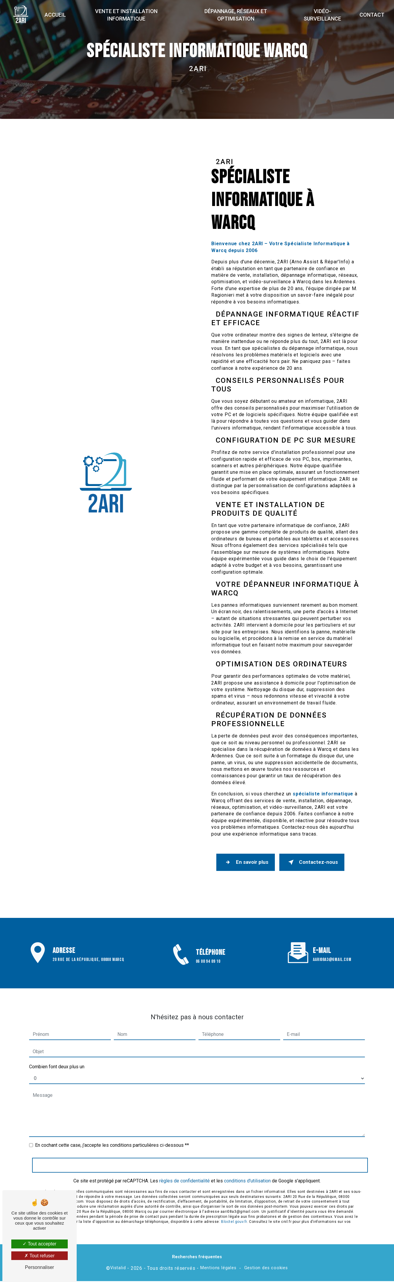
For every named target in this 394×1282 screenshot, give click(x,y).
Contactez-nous (314, 863)
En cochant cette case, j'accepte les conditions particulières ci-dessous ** (112, 1138)
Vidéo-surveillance (322, 15)
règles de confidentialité (184, 1173)
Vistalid (118, 1268)
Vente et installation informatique (126, 15)
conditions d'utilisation (247, 1173)
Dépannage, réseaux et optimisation (235, 15)
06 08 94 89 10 (208, 970)
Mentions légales (218, 1268)
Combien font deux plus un (56, 1060)
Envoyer (200, 1158)
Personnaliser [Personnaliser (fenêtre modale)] (39, 1267)
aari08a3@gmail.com (332, 953)
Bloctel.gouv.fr (234, 1214)
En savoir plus (246, 863)
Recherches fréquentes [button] (197, 1257)
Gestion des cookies (266, 1268)
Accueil (56, 15)
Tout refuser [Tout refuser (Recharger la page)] (39, 1255)
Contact (371, 15)
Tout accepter (39, 1243)
